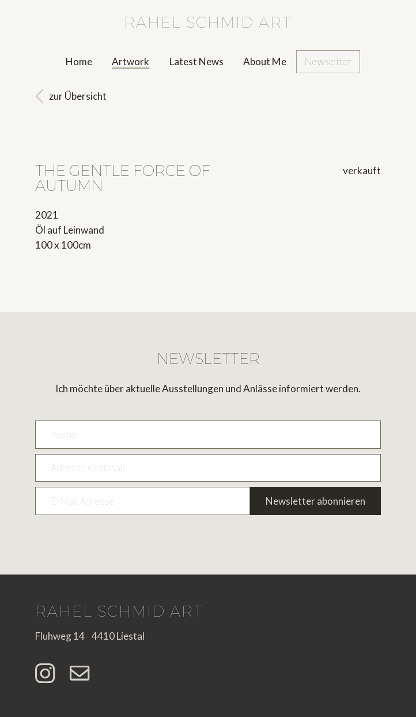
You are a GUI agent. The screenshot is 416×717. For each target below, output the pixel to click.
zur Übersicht (78, 96)
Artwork (130, 61)
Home (79, 61)
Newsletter (328, 61)
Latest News (196, 61)
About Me (264, 61)
